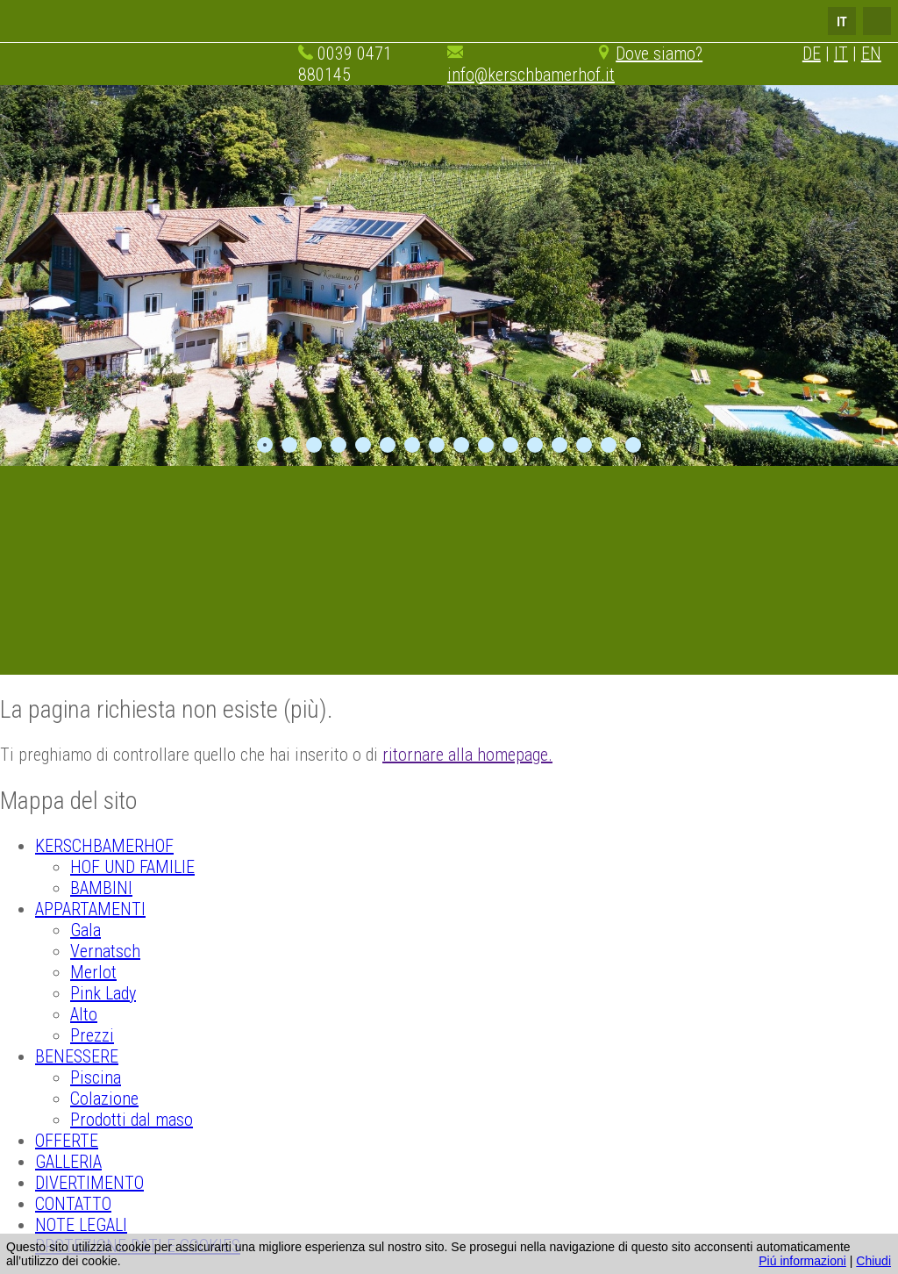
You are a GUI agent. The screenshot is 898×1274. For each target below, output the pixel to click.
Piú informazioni (802, 1261)
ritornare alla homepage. (467, 754)
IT (841, 53)
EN (871, 53)
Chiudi (873, 1261)
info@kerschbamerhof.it (531, 74)
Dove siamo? (659, 53)
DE (811, 53)
